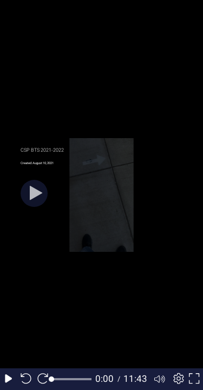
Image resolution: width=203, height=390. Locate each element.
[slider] (71, 379)
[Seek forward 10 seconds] (42, 379)
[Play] (34, 193)
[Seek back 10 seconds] (26, 379)
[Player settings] (177, 379)
